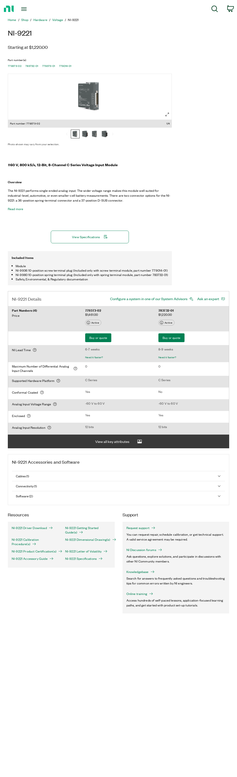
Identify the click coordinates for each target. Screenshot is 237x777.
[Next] (113, 134)
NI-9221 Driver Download (32, 515)
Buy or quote (98, 325)
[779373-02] (75, 134)
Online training (139, 581)
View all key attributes (118, 429)
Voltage (57, 20)
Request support (140, 515)
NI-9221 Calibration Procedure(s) (25, 529)
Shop (25, 20)
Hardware (40, 20)
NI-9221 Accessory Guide (32, 546)
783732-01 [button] (31, 66)
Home (12, 20)
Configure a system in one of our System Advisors (148, 286)
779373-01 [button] (48, 66)
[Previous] (67, 134)
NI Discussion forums (144, 537)
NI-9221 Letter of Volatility (86, 539)
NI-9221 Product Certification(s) (34, 539)
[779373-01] (94, 134)
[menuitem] (214, 9)
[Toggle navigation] (31, 9)
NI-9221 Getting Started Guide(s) (82, 517)
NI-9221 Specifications (84, 546)
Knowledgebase (140, 559)
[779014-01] (104, 134)
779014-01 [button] (65, 66)
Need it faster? (94, 345)
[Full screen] (167, 114)
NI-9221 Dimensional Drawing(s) (88, 527)
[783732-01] (85, 134)
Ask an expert (208, 286)
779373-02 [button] (14, 66)
